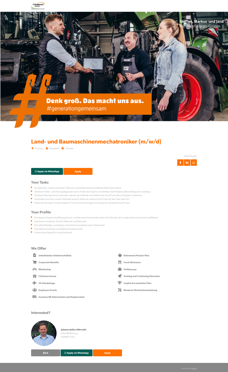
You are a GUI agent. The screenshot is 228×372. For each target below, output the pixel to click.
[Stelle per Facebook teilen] (180, 162)
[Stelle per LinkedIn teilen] (187, 162)
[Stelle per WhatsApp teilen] (194, 162)
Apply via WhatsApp (47, 171)
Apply (78, 171)
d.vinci (194, 368)
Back (45, 352)
